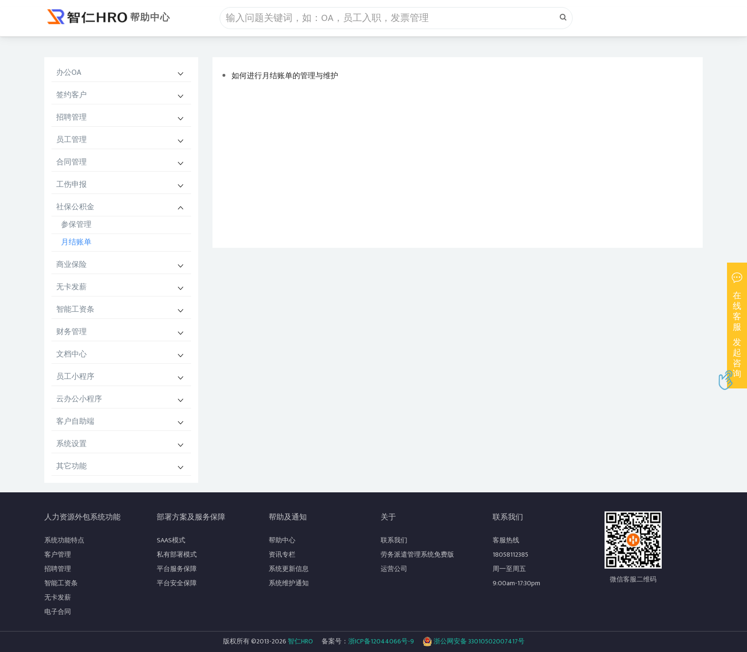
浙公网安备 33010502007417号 (474, 641)
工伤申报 (71, 184)
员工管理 (71, 139)
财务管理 (71, 332)
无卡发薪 (71, 287)
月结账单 (76, 242)
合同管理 (71, 162)
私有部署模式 (177, 554)
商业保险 (71, 264)
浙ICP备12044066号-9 (381, 641)
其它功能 (71, 466)
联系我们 (394, 540)
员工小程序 (75, 376)
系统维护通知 (289, 583)
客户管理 (57, 554)
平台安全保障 (177, 583)
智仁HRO (300, 641)
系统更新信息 (289, 568)
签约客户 (71, 95)
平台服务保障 (177, 568)
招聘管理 (71, 117)
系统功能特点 (64, 540)
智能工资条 (75, 309)
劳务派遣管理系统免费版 (417, 554)
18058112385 (510, 554)
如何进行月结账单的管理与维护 (285, 76)
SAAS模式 (171, 540)
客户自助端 (75, 421)
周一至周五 (509, 568)
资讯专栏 (282, 554)
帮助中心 (150, 18)
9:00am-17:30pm (516, 583)
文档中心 (71, 354)
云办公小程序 (79, 399)
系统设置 (71, 444)
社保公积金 (75, 207)
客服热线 (506, 540)
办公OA (68, 72)
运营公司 (394, 568)
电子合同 (57, 611)
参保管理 (76, 224)
